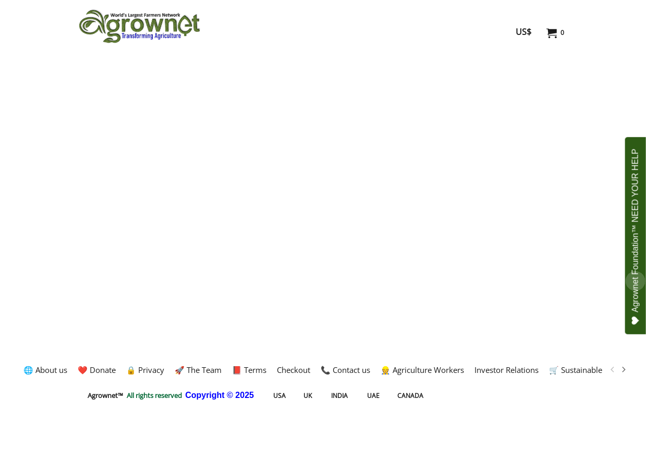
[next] (623, 370)
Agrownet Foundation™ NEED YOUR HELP (635, 237)
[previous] (613, 370)
